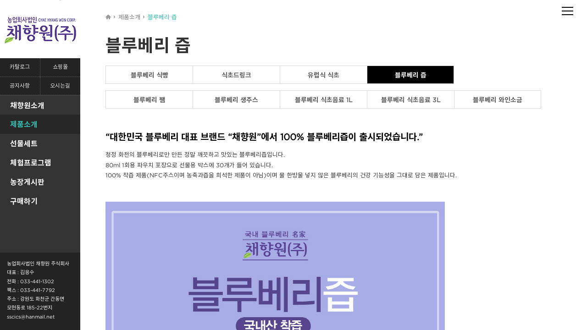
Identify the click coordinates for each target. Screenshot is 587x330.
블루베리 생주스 (236, 99)
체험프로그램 (30, 163)
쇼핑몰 (60, 67)
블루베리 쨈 (149, 99)
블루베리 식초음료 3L (411, 99)
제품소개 (24, 124)
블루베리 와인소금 (497, 99)
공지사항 (20, 86)
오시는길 (60, 86)
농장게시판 (27, 182)
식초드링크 (236, 75)
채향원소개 (27, 105)
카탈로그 (20, 67)
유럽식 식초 (323, 75)
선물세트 (24, 143)
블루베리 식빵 (149, 75)
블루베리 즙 (410, 75)
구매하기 (24, 201)
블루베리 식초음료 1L (324, 99)
